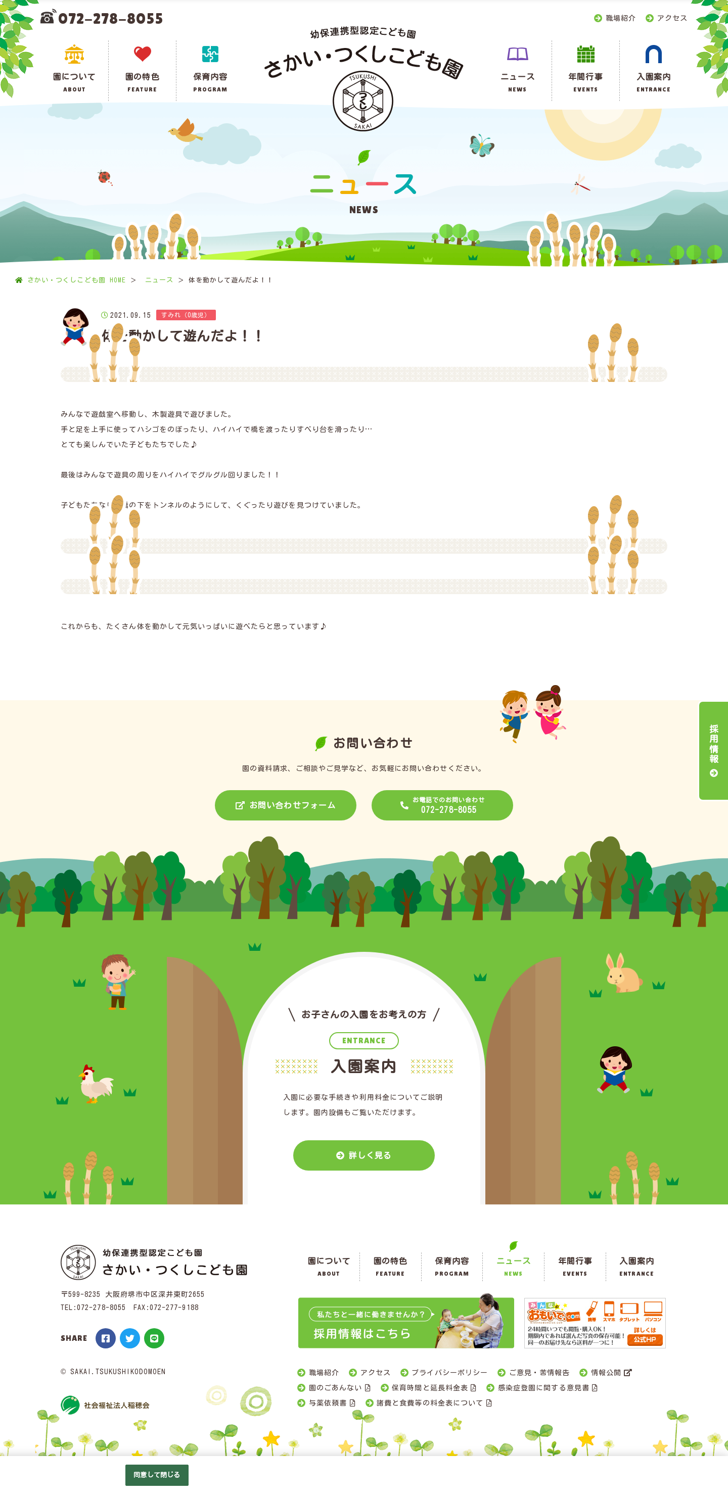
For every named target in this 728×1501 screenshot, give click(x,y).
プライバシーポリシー (450, 1372)
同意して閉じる (156, 1475)
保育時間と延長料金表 (430, 1387)
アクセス (672, 18)
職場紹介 (621, 18)
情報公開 (606, 1372)
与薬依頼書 (328, 1403)
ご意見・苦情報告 (539, 1372)
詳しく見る (370, 1155)
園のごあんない (335, 1387)
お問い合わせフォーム (292, 805)
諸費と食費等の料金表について (430, 1403)
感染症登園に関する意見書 (543, 1387)
